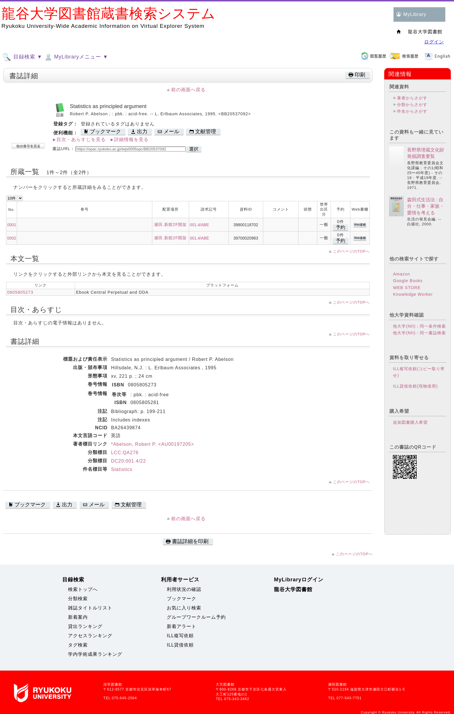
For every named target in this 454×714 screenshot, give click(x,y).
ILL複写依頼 (180, 635)
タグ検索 (78, 644)
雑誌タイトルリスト (90, 607)
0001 (11, 224)
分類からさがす (412, 104)
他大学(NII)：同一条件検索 (419, 326)
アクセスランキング (90, 635)
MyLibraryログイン (298, 579)
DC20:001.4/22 (128, 461)
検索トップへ (83, 589)
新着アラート (181, 626)
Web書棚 (360, 224)
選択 (193, 149)
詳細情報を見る (131, 139)
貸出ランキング (85, 626)
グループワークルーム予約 (196, 617)
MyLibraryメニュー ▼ (76, 57)
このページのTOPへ (351, 251)
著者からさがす (412, 98)
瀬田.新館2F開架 (170, 224)
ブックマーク (181, 598)
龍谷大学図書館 (293, 589)
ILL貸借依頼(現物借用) (415, 386)
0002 (11, 238)
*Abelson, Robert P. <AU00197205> (152, 444)
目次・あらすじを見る (81, 139)
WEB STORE (406, 287)
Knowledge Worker (413, 294)
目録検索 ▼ (22, 57)
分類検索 (78, 598)
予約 (340, 227)
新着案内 (78, 617)
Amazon (401, 274)
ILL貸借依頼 (180, 644)
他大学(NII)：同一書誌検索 (419, 332)
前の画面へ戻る (188, 89)
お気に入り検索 (184, 607)
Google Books (407, 280)
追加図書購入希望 (410, 422)
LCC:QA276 (124, 452)
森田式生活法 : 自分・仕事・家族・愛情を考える (425, 206)
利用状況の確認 (184, 589)
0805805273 (20, 292)
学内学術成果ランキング (95, 654)
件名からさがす (412, 111)
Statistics (121, 469)
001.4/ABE (199, 224)
